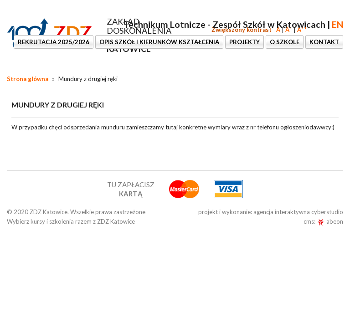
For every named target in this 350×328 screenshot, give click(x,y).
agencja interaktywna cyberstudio (298, 211)
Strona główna (27, 78)
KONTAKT (324, 42)
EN (337, 24)
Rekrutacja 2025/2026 (53, 42)
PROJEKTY (244, 42)
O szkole (284, 42)
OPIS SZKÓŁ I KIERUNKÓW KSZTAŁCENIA (159, 42)
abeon (330, 221)
